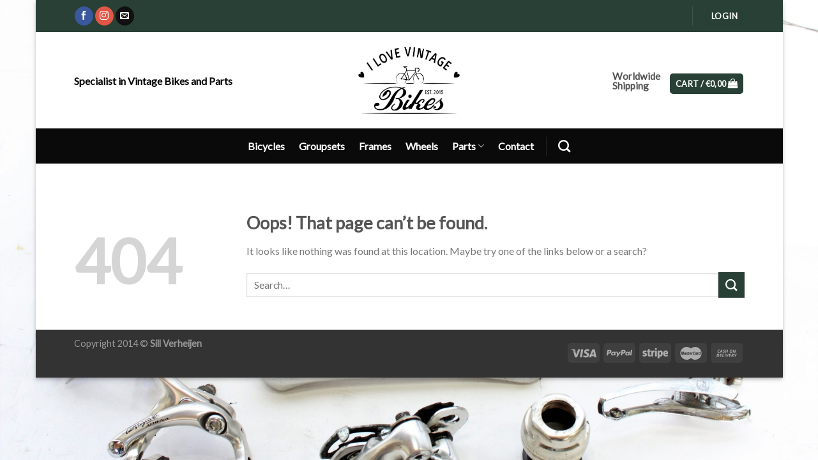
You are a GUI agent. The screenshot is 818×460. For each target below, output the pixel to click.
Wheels (421, 146)
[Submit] (731, 284)
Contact (516, 146)
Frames (375, 146)
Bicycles (266, 146)
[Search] (564, 146)
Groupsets (322, 146)
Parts (468, 146)
